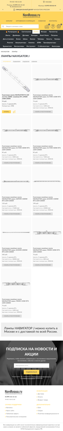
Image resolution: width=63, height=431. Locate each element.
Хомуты (49, 39)
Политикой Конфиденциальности (41, 376)
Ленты (7, 35)
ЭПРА (39, 42)
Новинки (42, 21)
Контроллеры (19, 46)
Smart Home (44, 35)
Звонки (32, 39)
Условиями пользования (28, 378)
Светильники (26, 32)
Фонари (44, 32)
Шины (25, 39)
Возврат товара (43, 400)
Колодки (34, 35)
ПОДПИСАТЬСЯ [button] (31, 372)
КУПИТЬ (6, 111)
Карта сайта (10, 410)
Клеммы (32, 42)
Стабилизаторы (43, 46)
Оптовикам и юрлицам (25, 21)
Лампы (36, 32)
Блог (39, 407)
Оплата (40, 397)
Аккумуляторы (20, 42)
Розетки (10, 42)
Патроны (54, 35)
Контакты (53, 21)
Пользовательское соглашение (16, 416)
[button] (15, 6)
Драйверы (16, 35)
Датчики (25, 35)
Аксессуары (56, 46)
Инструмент (31, 46)
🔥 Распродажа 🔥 (12, 32)
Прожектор (53, 32)
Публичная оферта (12, 413)
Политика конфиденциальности (48, 413)
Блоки (18, 39)
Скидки (40, 410)
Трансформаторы (49, 42)
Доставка (41, 394)
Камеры (57, 39)
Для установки (8, 39)
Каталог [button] (9, 21)
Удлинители (7, 46)
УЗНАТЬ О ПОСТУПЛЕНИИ (43, 111)
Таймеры (41, 39)
